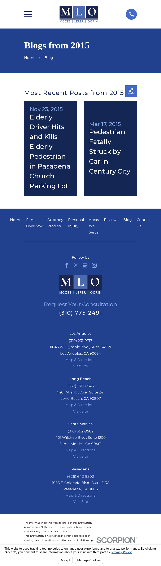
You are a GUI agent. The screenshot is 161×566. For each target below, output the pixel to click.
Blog (127, 220)
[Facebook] (66, 265)
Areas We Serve (94, 226)
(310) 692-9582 (80, 431)
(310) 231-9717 (80, 341)
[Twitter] (75, 265)
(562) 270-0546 (80, 386)
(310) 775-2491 (80, 312)
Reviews (111, 220)
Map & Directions (80, 360)
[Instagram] (94, 265)
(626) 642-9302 (80, 476)
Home (15, 220)
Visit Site (80, 366)
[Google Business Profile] (85, 265)
